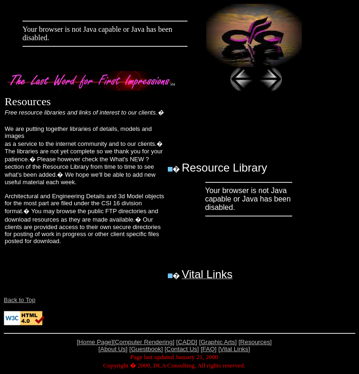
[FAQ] (208, 348)
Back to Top (20, 299)
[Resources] (255, 341)
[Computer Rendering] (143, 341)
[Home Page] (95, 341)
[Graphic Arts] (218, 341)
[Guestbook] (146, 348)
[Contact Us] (182, 348)
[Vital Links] (234, 348)
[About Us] (113, 348)
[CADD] (186, 341)
